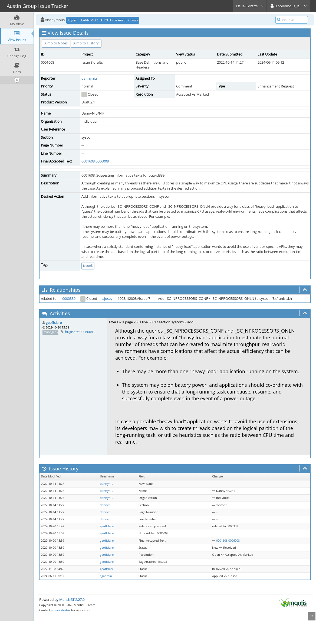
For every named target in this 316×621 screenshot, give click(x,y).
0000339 (68, 298)
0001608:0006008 (95, 161)
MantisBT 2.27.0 (71, 599)
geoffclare (54, 322)
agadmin (106, 576)
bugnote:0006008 (79, 331)
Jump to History (86, 43)
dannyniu (89, 78)
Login (72, 20)
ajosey (107, 298)
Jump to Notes (56, 43)
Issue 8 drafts (250, 6)
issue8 (88, 265)
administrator (60, 610)
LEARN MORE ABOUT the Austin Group (109, 20)
